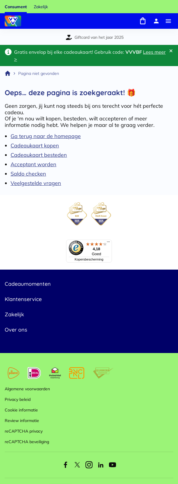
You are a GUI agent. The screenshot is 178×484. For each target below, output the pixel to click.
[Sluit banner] (171, 50)
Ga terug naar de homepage (46, 136)
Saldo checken (28, 173)
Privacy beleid (18, 399)
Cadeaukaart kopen (35, 145)
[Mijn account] (156, 21)
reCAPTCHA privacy (24, 431)
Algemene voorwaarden (27, 388)
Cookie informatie (21, 410)
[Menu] (168, 21)
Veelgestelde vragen (36, 183)
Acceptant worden (33, 164)
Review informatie (22, 420)
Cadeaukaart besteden (39, 155)
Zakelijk (41, 6)
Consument (16, 6)
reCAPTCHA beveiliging (27, 441)
